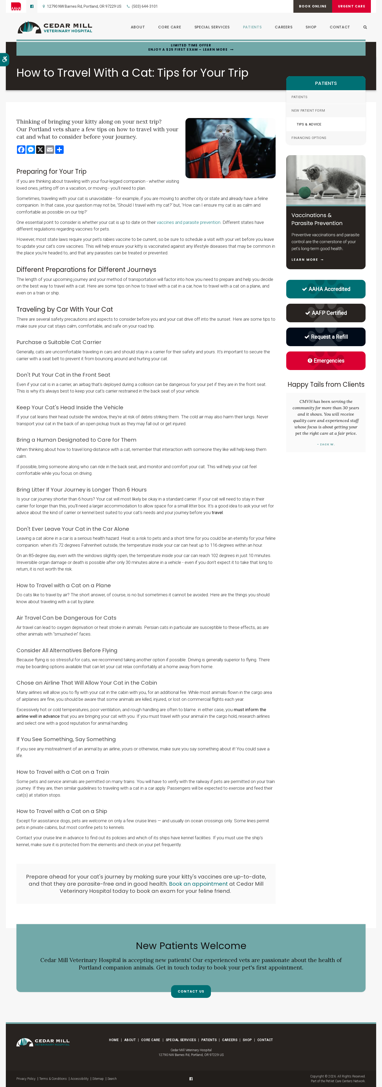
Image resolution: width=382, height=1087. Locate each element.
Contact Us (191, 992)
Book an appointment (198, 884)
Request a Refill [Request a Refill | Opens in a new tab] (326, 337)
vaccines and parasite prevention (188, 222)
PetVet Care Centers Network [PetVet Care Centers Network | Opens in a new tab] (345, 1081)
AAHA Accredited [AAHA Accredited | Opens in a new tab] (326, 289)
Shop (309, 27)
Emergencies (326, 361)
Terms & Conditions (53, 1079)
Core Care (168, 27)
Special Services (210, 27)
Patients (251, 27)
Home (114, 1040)
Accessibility (80, 1079)
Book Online (310, 6)
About (136, 27)
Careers (282, 27)
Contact (338, 27)
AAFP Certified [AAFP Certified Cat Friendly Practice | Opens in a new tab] (326, 313)
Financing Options (309, 138)
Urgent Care (350, 6)
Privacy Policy (26, 1079)
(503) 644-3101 (145, 6)
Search (112, 1079)
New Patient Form (308, 110)
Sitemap (98, 1079)
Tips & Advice (309, 124)
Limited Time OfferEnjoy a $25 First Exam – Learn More (188, 47)
